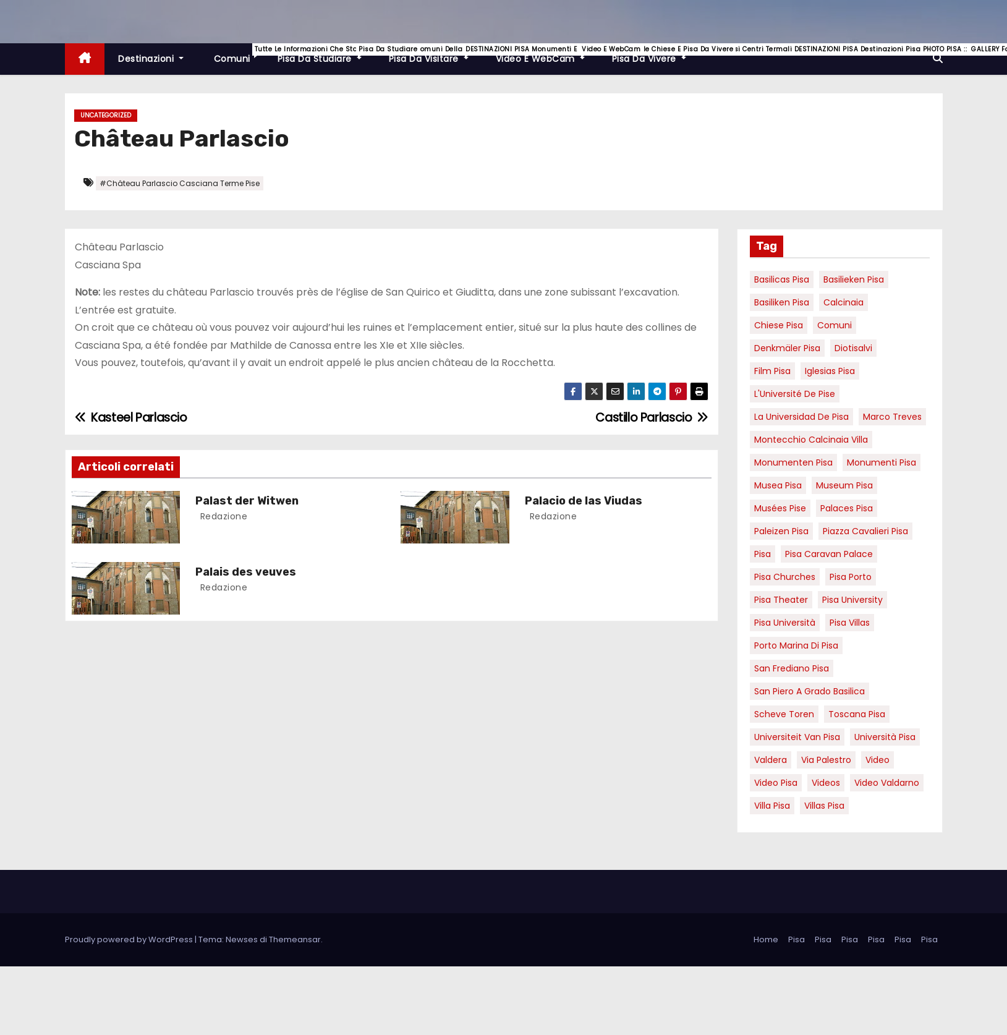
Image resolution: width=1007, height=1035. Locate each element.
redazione (222, 516)
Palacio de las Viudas (583, 501)
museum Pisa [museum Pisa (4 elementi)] (844, 485)
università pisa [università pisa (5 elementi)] (885, 737)
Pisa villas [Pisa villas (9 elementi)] (850, 622)
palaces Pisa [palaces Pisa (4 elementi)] (846, 508)
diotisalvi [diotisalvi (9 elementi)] (853, 348)
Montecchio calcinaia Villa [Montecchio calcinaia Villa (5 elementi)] (811, 439)
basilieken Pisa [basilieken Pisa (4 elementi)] (853, 279)
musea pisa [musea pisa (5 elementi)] (778, 485)
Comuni (237, 54)
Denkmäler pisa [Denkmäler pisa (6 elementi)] (787, 348)
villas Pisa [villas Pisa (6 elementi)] (824, 805)
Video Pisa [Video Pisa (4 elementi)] (775, 783)
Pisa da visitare (435, 54)
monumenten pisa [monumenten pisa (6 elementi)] (793, 462)
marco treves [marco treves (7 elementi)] (892, 417)
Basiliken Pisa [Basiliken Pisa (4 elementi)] (781, 302)
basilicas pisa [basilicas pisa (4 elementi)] (781, 279)
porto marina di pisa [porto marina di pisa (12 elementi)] (796, 645)
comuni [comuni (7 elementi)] (834, 325)
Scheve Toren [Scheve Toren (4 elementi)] (784, 714)
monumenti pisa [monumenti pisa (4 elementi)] (881, 462)
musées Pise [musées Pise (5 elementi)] (780, 508)
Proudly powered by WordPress (130, 939)
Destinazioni (151, 59)
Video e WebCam (547, 54)
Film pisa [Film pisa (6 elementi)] (772, 371)
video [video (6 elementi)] (877, 760)
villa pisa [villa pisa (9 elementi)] (772, 805)
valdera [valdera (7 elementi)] (770, 760)
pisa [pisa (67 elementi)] (762, 554)
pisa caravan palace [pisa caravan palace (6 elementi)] (829, 554)
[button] (938, 58)
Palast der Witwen (247, 501)
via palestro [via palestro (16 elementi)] (826, 760)
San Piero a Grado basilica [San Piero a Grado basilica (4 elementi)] (809, 691)
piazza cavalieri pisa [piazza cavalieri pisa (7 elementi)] (865, 531)
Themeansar (295, 939)
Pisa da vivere (656, 54)
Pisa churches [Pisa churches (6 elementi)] (784, 577)
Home (766, 939)
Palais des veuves (245, 572)
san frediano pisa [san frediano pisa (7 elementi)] (791, 668)
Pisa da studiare (326, 54)
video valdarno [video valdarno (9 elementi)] (886, 783)
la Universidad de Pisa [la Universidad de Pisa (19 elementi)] (801, 417)
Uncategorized (105, 115)
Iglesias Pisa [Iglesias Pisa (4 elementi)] (830, 371)
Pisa (796, 939)
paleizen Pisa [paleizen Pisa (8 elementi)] (781, 531)
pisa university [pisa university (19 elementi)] (852, 600)
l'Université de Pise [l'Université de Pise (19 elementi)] (794, 394)
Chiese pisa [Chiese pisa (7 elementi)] (778, 325)
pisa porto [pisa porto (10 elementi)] (851, 577)
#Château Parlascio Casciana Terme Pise (180, 183)
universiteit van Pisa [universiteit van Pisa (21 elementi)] (797, 737)
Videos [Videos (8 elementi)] (826, 783)
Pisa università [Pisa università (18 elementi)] (784, 622)
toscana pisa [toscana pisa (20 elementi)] (856, 714)
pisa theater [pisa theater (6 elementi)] (781, 600)
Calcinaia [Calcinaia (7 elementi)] (843, 302)
